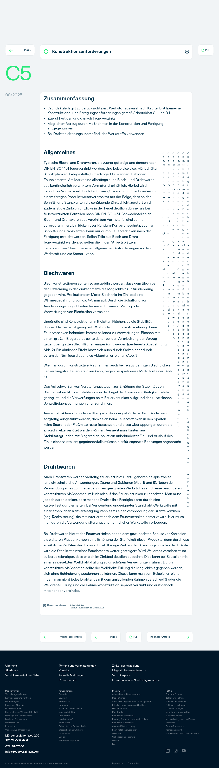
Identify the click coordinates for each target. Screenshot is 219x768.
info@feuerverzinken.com (22, 751)
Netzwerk (170, 723)
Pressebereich (68, 680)
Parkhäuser (64, 722)
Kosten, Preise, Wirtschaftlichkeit (21, 712)
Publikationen (118, 698)
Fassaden (63, 694)
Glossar (116, 741)
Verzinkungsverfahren (16, 694)
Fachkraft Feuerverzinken (124, 730)
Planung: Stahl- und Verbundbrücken (130, 719)
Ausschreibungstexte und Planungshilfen (132, 702)
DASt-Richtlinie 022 (122, 709)
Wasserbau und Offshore (71, 730)
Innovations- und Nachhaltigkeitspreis (136, 680)
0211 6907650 (14, 746)
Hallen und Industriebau (70, 708)
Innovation (10, 726)
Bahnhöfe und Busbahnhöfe (72, 726)
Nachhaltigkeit (12, 702)
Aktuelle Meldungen (71, 675)
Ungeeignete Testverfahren (18, 716)
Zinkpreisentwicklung (125, 665)
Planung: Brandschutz (122, 723)
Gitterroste (64, 733)
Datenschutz (134, 763)
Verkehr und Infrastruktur (178, 712)
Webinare (116, 734)
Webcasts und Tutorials (123, 737)
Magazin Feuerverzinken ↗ (129, 670)
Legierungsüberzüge (15, 705)
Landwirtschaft (66, 719)
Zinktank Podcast (174, 694)
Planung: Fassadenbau (123, 716)
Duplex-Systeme (13, 709)
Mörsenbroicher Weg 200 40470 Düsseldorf (22, 737)
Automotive (64, 715)
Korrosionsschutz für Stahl (18, 698)
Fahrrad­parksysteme (69, 740)
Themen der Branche (176, 702)
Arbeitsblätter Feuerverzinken (126, 694)
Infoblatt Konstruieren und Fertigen (129, 705)
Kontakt (64, 670)
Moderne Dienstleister (16, 719)
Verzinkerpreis (121, 675)
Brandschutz (65, 701)
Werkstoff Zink (12, 723)
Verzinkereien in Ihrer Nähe (22, 675)
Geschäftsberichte (175, 726)
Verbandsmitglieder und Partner (181, 719)
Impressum (117, 763)
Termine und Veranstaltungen (77, 665)
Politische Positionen (176, 705)
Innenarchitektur (67, 712)
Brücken (63, 698)
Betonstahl (64, 705)
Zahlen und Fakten (175, 698)
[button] (116, 51)
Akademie (11, 670)
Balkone (63, 737)
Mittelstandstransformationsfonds (182, 734)
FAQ (114, 744)
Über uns (11, 665)
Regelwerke (118, 712)
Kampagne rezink (174, 730)
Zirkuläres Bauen (174, 716)
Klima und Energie (174, 709)
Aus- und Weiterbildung (123, 726)
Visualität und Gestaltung (17, 730)
